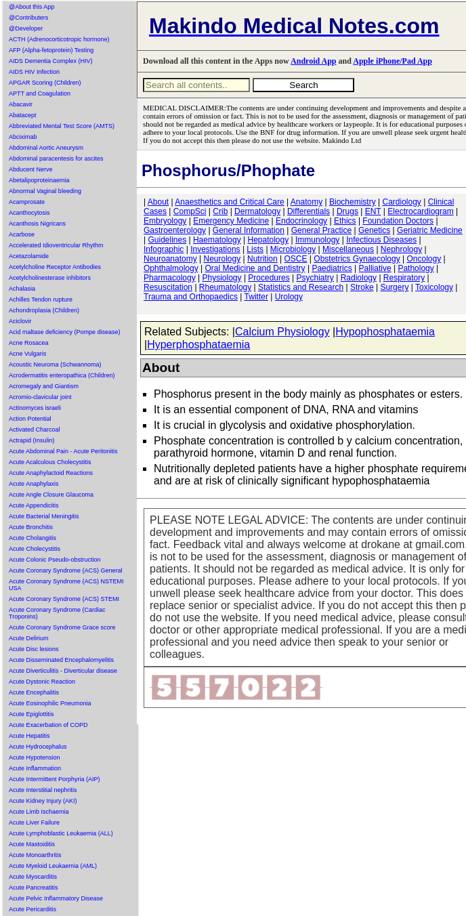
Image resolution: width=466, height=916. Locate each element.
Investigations (215, 249)
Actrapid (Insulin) (32, 440)
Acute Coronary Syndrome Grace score (62, 627)
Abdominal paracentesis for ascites (56, 158)
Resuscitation (168, 287)
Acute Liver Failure (34, 822)
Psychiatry (315, 278)
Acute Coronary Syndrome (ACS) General (66, 570)
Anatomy (306, 202)
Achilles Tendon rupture (40, 299)
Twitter (256, 296)
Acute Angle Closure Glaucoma (51, 494)
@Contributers (28, 17)
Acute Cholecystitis (34, 548)
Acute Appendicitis (34, 505)
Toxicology (434, 287)
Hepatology (268, 240)
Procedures (268, 278)
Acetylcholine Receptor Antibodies (55, 267)
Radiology (359, 278)
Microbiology (293, 249)
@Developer (26, 28)
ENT (373, 211)
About (158, 202)
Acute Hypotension (34, 757)
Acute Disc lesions (34, 649)
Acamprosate (27, 202)
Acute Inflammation (35, 768)
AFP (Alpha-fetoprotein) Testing (51, 50)
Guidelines (167, 240)
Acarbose (22, 234)
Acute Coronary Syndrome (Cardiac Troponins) (57, 613)
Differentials (308, 211)
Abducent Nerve (31, 169)
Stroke (362, 287)
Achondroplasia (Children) (44, 310)
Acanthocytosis (29, 212)
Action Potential (30, 418)
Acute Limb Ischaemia (39, 811)
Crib (220, 211)
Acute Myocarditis (33, 876)
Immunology (317, 240)
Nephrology (401, 249)
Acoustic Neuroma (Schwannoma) (55, 364)
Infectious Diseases (381, 240)
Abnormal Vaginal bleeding (45, 191)
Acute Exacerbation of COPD (48, 725)
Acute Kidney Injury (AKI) (43, 800)
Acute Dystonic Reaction (42, 681)
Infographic (164, 249)
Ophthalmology (171, 268)
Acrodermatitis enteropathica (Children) (62, 375)
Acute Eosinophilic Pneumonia (50, 703)
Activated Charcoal (34, 429)
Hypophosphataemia (385, 331)
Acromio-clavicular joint (40, 397)
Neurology (222, 259)
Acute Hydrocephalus (38, 746)
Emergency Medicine (231, 221)
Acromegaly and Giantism (44, 386)
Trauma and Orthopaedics (191, 296)
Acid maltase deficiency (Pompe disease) (65, 332)
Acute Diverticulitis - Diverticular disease (63, 670)
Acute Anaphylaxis (34, 483)
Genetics (374, 230)
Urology (289, 296)
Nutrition (262, 259)
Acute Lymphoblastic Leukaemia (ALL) (61, 833)
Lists (255, 249)
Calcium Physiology (282, 331)
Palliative (375, 268)
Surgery (394, 287)
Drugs (347, 211)
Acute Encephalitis (34, 692)
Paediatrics (332, 268)
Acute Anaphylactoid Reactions (51, 473)
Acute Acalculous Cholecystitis (50, 462)
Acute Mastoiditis (32, 844)
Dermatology (257, 211)
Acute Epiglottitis (31, 714)
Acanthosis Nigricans (37, 223)
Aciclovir (20, 321)
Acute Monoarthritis (35, 855)
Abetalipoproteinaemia (39, 180)
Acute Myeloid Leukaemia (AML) (53, 865)
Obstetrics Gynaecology (357, 259)
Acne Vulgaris (27, 353)
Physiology (222, 278)
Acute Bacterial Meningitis (44, 516)
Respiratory (404, 278)
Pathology (415, 268)
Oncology (424, 259)
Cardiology (401, 202)
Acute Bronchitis (31, 527)
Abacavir (21, 104)
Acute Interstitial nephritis (43, 790)
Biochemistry (352, 202)
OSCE (296, 259)
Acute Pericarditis (32, 909)
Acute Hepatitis (29, 735)
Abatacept (23, 115)
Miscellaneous (348, 249)
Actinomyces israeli (35, 407)
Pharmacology (170, 278)
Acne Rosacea (29, 342)
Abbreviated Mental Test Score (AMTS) (61, 126)
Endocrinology (301, 221)
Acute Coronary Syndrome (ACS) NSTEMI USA (66, 584)
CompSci (190, 211)
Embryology (165, 221)
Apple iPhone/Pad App (392, 61)
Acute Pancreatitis (33, 887)
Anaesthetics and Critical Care (229, 202)
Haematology (217, 240)
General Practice (321, 230)
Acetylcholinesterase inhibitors (50, 277)
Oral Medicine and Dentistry (255, 268)
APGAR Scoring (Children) (45, 82)
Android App (313, 61)
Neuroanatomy (170, 259)
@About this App (31, 6)
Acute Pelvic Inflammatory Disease (56, 898)
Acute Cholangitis (32, 538)
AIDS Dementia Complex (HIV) (51, 61)
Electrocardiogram (420, 211)
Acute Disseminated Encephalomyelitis (61, 660)
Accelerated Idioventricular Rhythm (56, 245)
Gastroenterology (175, 230)
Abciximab (23, 136)
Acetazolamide (29, 256)
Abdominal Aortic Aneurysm (46, 147)
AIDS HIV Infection (34, 71)
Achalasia (22, 288)
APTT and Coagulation (39, 93)
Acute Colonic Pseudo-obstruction (55, 559)
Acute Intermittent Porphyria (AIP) (54, 779)
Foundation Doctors (397, 221)
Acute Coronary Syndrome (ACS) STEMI (64, 599)
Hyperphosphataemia (198, 344)
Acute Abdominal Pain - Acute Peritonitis (63, 451)
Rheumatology (225, 287)
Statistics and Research (300, 287)
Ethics (345, 221)
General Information (248, 230)
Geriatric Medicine (430, 230)
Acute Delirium (29, 638)
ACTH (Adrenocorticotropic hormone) (59, 39)
